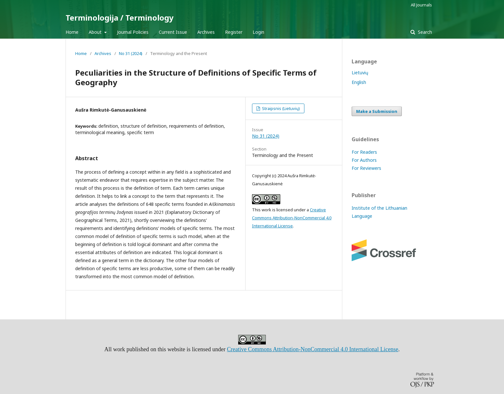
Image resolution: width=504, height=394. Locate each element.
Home (72, 32)
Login (258, 32)
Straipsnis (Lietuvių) (280, 108)
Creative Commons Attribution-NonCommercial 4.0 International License (291, 218)
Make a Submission (376, 111)
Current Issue (173, 32)
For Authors (364, 160)
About (96, 32)
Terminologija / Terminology (120, 17)
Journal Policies (132, 32)
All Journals (421, 5)
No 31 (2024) (130, 53)
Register (233, 32)
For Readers (364, 152)
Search (424, 32)
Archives (206, 32)
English (359, 82)
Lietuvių (360, 72)
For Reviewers (366, 168)
